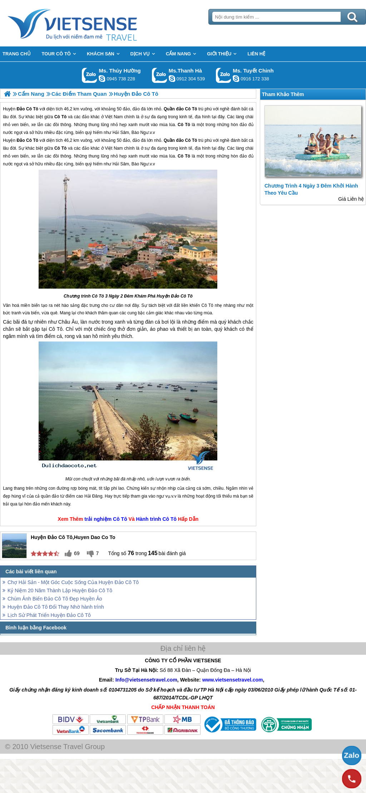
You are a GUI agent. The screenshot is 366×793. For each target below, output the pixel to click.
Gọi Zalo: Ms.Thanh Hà (160, 75)
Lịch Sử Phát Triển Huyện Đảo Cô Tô (49, 615)
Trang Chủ (90, 23)
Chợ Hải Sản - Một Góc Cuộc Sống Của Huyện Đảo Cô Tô (73, 582)
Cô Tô (191, 140)
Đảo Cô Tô (28, 140)
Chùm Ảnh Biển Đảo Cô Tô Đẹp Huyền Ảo (55, 599)
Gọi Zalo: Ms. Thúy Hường (89, 75)
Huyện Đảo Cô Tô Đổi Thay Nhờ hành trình (56, 607)
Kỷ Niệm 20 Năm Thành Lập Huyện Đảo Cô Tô (60, 590)
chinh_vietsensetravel (235, 78)
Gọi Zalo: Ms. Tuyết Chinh (224, 75)
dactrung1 (101, 78)
